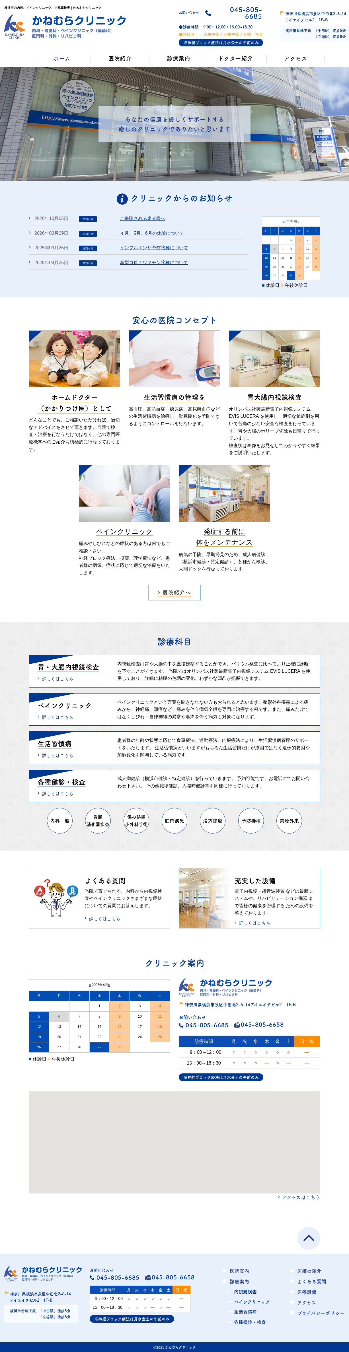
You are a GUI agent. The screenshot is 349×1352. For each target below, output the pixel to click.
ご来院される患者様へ (142, 218)
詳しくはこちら (57, 679)
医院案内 (239, 1270)
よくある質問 (311, 1281)
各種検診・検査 (250, 1322)
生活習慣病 (245, 1311)
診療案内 (239, 1281)
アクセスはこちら (301, 1197)
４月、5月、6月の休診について (152, 233)
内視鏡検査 (245, 1291)
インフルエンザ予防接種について (154, 247)
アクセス (306, 1302)
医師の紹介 (309, 1270)
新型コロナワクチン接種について (154, 262)
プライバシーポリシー (321, 1312)
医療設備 (307, 1291)
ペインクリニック (252, 1302)
